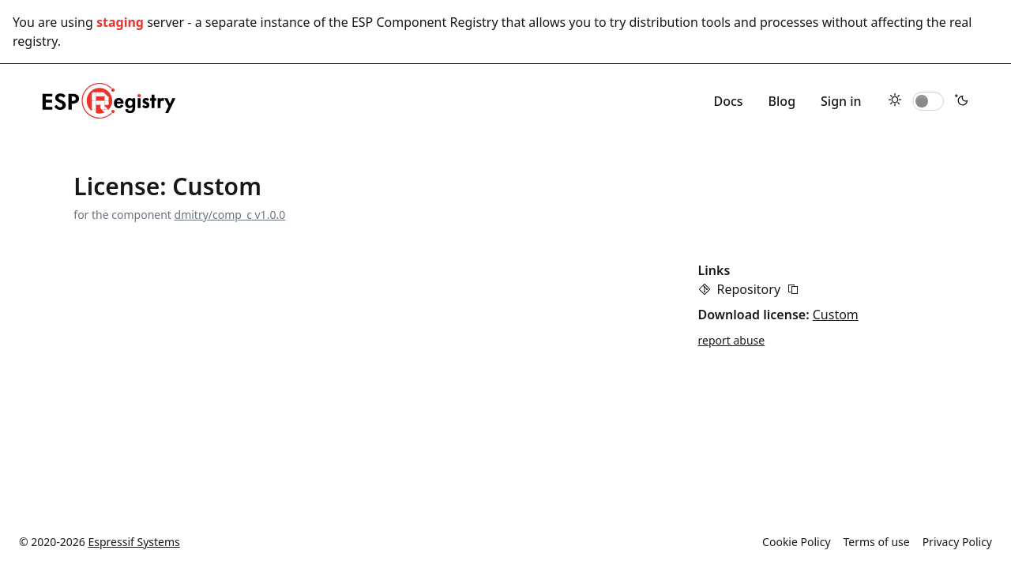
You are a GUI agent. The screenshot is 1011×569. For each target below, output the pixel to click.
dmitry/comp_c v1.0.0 (230, 214)
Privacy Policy (957, 541)
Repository (749, 289)
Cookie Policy (796, 541)
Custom (836, 314)
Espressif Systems (134, 541)
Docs (727, 101)
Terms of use (877, 541)
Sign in (841, 101)
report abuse (731, 340)
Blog (782, 101)
